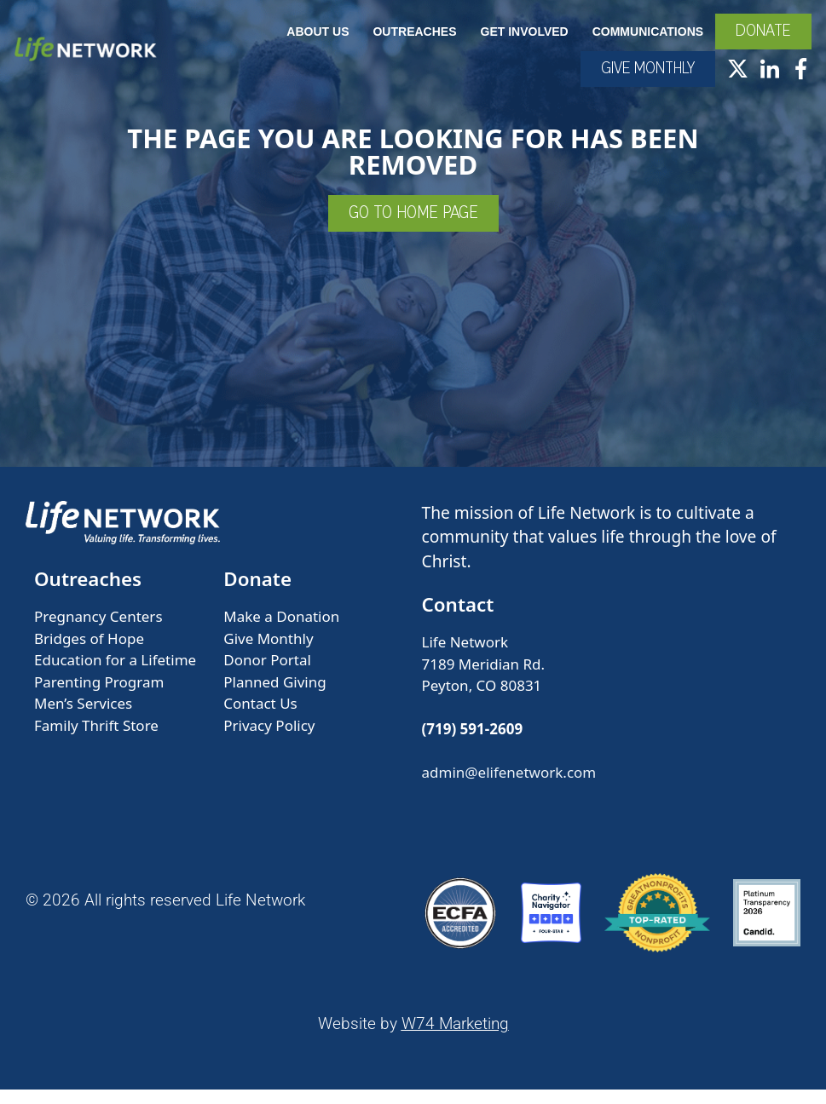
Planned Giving (274, 696)
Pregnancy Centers (98, 631)
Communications (645, 41)
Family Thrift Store (96, 740)
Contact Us (260, 718)
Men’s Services (83, 718)
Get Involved (521, 41)
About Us (315, 41)
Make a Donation (281, 631)
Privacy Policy (269, 740)
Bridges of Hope (89, 653)
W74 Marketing (455, 1039)
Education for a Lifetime (115, 675)
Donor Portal (267, 675)
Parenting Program (99, 696)
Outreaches (411, 41)
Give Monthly (268, 653)
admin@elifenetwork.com (509, 787)
